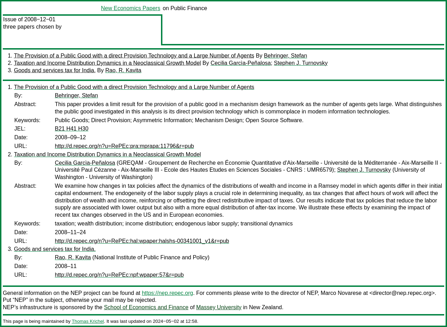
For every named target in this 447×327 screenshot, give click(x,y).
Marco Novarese (341, 293)
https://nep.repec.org (167, 293)
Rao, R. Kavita (123, 70)
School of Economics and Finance (146, 307)
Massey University (219, 307)
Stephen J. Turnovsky (301, 63)
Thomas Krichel (88, 321)
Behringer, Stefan (285, 56)
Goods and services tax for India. (55, 70)
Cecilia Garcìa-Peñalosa (241, 63)
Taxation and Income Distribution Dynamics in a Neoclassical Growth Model (107, 63)
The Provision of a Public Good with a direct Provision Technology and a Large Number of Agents (134, 56)
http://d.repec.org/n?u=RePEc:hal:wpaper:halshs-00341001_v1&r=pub (142, 241)
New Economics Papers (130, 8)
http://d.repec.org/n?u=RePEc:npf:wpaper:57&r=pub (119, 275)
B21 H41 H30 (71, 129)
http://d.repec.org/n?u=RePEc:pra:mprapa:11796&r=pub (124, 146)
